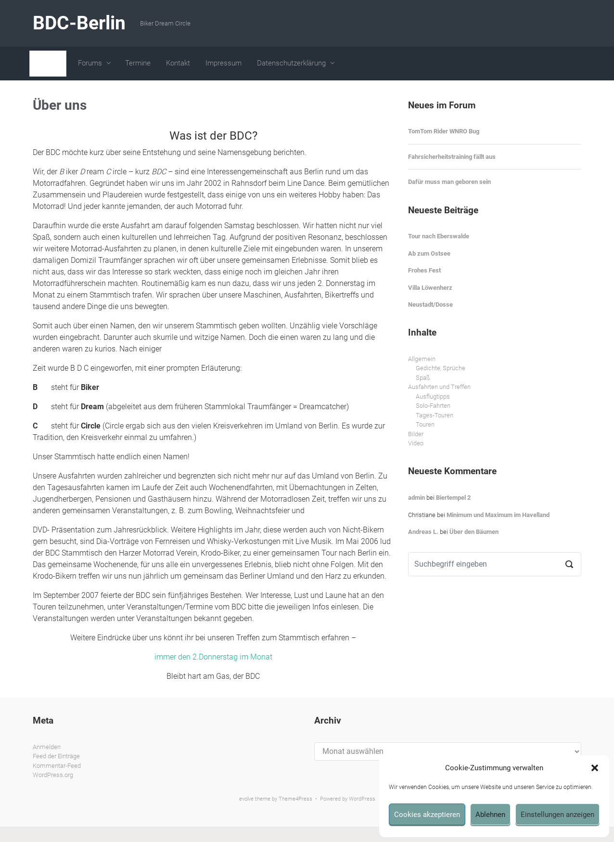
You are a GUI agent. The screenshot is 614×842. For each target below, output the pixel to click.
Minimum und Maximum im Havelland (498, 514)
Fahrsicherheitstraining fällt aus (452, 156)
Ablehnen (490, 814)
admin (416, 497)
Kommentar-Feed (57, 765)
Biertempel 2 (453, 497)
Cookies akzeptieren (427, 814)
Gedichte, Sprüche (440, 368)
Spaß (423, 377)
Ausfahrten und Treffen (439, 386)
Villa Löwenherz (430, 287)
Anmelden (47, 747)
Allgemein (421, 359)
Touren (425, 424)
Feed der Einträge (56, 756)
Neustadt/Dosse (430, 304)
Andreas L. (423, 531)
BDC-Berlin (79, 23)
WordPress (362, 799)
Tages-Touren (434, 415)
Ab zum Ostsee (429, 253)
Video (415, 443)
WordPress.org (53, 774)
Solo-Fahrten (433, 405)
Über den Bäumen (474, 531)
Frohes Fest (424, 270)
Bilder (415, 434)
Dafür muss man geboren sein (449, 181)
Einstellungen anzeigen (557, 814)
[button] (595, 768)
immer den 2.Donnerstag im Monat (213, 656)
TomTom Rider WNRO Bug (443, 131)
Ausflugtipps (433, 396)
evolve (246, 799)
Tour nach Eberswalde (438, 236)
